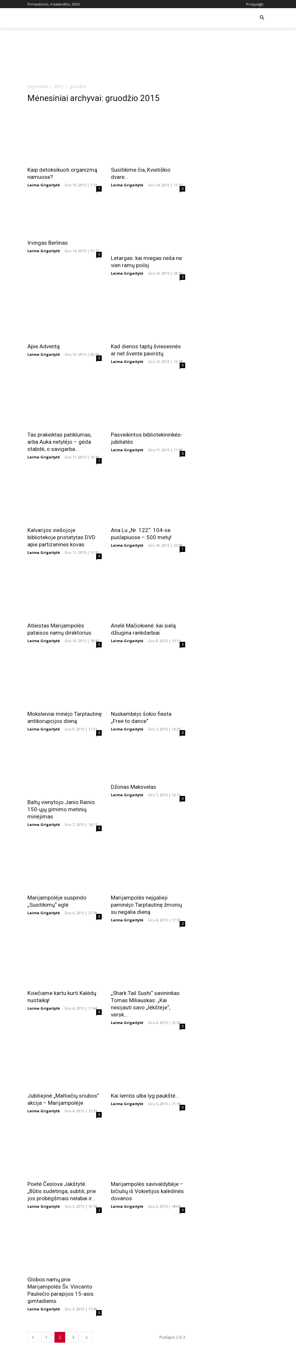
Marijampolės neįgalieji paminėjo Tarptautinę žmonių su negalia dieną (146, 904)
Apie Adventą (43, 346)
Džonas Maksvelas (133, 787)
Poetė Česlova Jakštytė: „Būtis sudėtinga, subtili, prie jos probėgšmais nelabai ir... (61, 1191)
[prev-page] (32, 1337)
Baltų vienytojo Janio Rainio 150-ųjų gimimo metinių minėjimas (61, 809)
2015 (58, 86)
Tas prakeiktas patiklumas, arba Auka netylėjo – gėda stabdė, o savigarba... (59, 441)
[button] (262, 18)
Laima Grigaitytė (43, 184)
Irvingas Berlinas (47, 242)
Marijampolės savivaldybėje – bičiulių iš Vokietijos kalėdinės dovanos (147, 1191)
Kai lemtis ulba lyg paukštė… (145, 1095)
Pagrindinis (37, 86)
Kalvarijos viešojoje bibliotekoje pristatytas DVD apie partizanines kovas (61, 537)
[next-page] (86, 1337)
